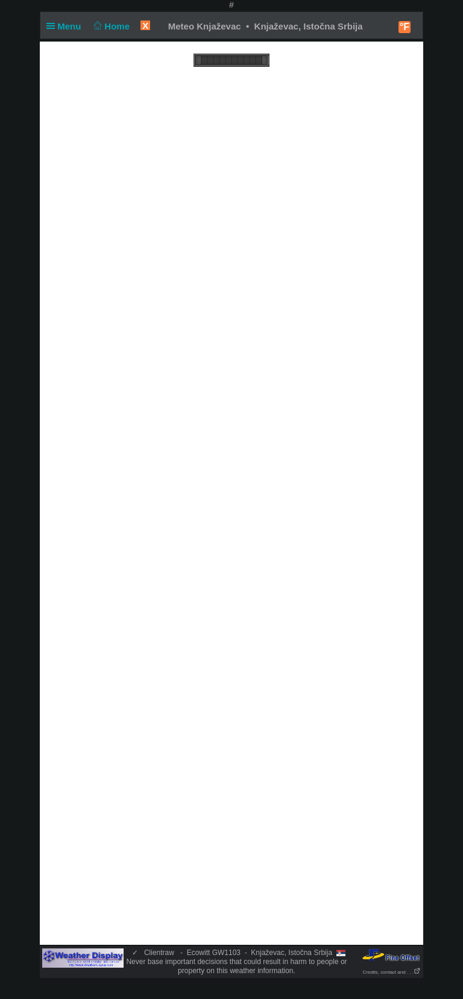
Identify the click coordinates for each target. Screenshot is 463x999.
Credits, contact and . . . (392, 972)
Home (110, 26)
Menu (66, 26)
